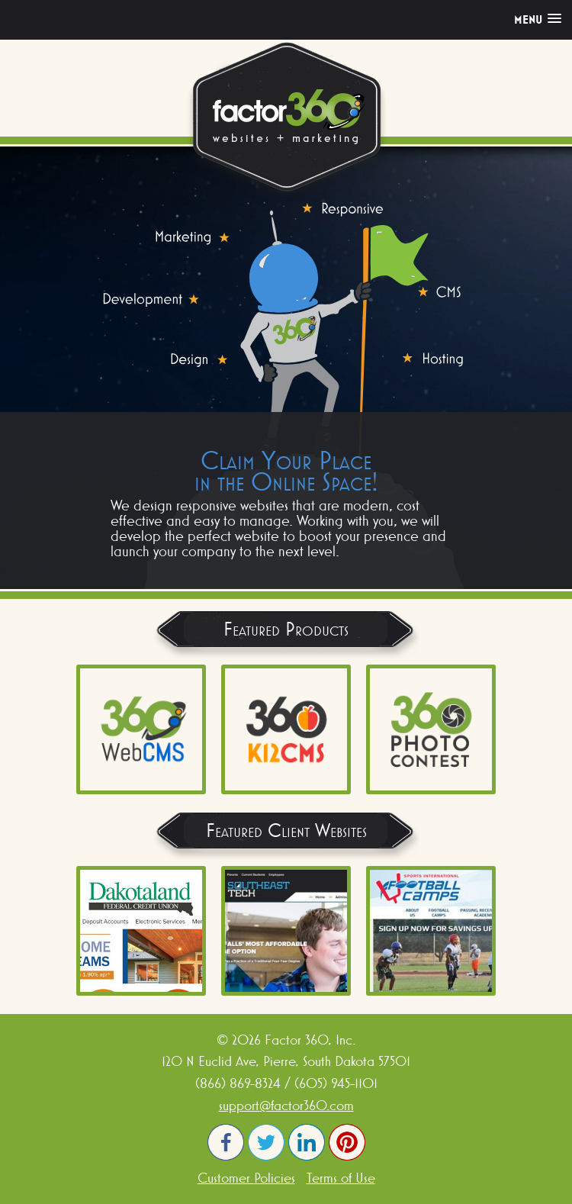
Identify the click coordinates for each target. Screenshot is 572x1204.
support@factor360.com (286, 1105)
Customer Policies (246, 1177)
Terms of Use (341, 1177)
